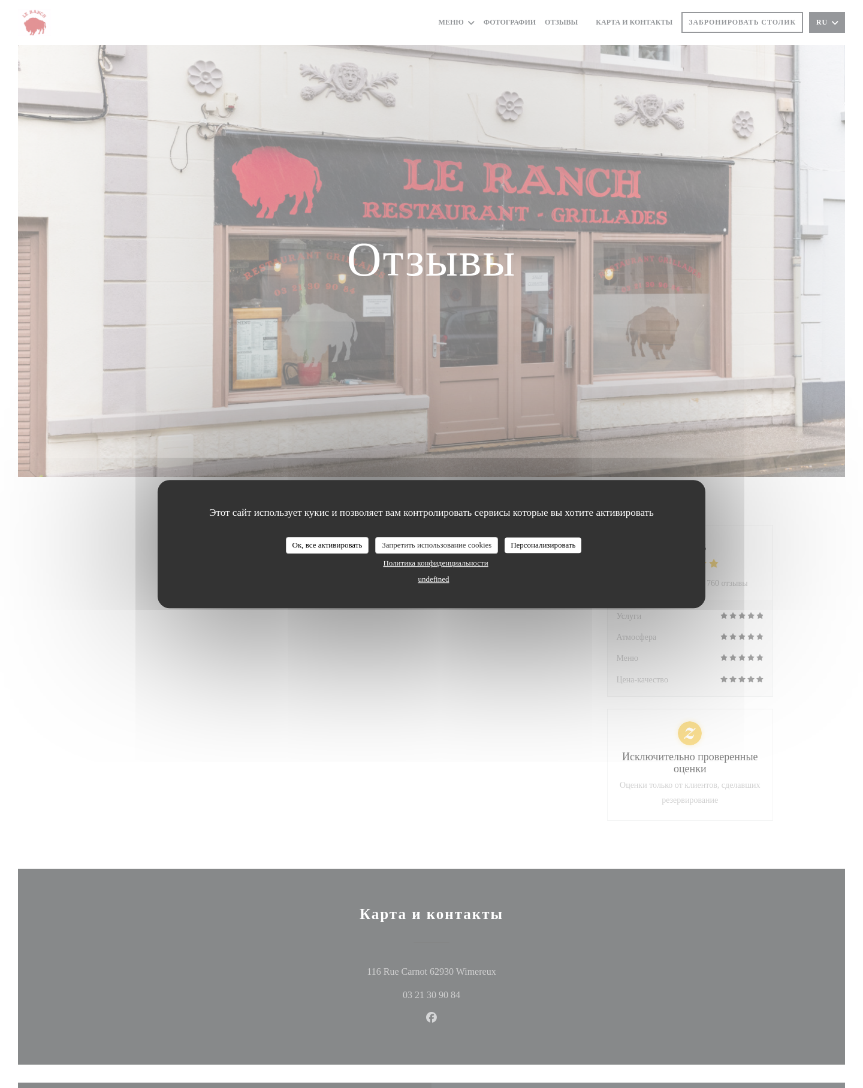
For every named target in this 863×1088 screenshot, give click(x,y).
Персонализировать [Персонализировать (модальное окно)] (543, 544)
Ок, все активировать (327, 544)
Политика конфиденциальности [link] (435, 562)
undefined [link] (433, 579)
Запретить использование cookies (436, 544)
